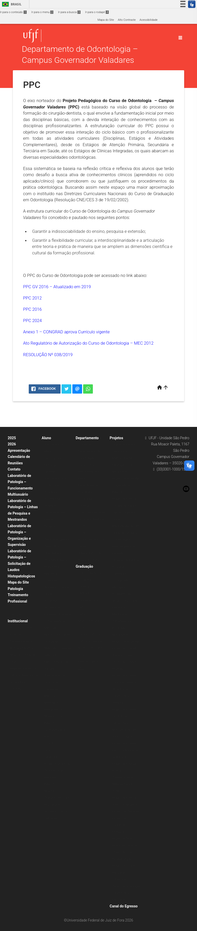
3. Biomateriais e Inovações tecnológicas (123, 627)
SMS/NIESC (85, 593)
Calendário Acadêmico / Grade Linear (56, 587)
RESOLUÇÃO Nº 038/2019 (48, 354)
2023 (81, 526)
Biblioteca (50, 573)
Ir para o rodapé (97, 12)
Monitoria (50, 791)
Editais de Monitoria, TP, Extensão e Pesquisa (57, 770)
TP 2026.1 (16, 614)
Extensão (50, 784)
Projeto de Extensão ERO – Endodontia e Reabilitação (125, 750)
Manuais (49, 696)
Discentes (84, 580)
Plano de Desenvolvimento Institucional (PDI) (21, 641)
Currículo (84, 614)
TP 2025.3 (16, 607)
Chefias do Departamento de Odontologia (89, 451)
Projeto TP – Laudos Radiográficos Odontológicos (125, 872)
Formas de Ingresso (91, 641)
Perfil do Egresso (89, 661)
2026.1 (48, 750)
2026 (12, 444)
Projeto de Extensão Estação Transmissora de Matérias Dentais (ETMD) (125, 777)
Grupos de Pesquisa (125, 444)
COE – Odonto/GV (89, 573)
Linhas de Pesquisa (124, 533)
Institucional (18, 621)
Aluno (46, 438)
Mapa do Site (105, 20)
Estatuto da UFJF (21, 627)
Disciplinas (85, 498)
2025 (12, 438)
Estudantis (85, 492)
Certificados (52, 757)
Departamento (87, 438)
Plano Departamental (91, 512)
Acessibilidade (148, 20)
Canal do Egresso (124, 906)
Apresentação (19, 450)
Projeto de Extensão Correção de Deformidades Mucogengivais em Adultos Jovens (125, 723)
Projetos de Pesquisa (125, 811)
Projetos (116, 438)
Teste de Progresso (56, 539)
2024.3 (48, 743)
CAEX (81, 478)
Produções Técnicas (91, 539)
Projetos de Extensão (125, 478)
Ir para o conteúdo (13, 12)
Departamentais (88, 485)
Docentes (84, 505)
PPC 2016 (32, 309)
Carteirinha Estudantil (58, 614)
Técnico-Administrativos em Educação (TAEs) (90, 553)
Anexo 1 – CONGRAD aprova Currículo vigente (66, 331)
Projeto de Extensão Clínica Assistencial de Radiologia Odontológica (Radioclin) (125, 689)
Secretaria (50, 471)
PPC (81, 668)
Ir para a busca (69, 12)
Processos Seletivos (91, 519)
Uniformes (51, 818)
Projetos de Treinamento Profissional (120, 825)
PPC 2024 (32, 320)
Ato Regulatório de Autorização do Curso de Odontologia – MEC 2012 (88, 343)
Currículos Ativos (89, 634)
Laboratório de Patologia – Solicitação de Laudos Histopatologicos (21, 563)
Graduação (84, 566)
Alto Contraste (127, 20)
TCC (47, 533)
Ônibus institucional (57, 797)
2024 (81, 533)
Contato (14, 469)
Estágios (49, 526)
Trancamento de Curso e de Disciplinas (54, 682)
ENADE (48, 519)
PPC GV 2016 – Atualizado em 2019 (57, 286)
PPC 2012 (32, 298)
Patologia (15, 589)
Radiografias (120, 900)
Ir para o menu (42, 12)
